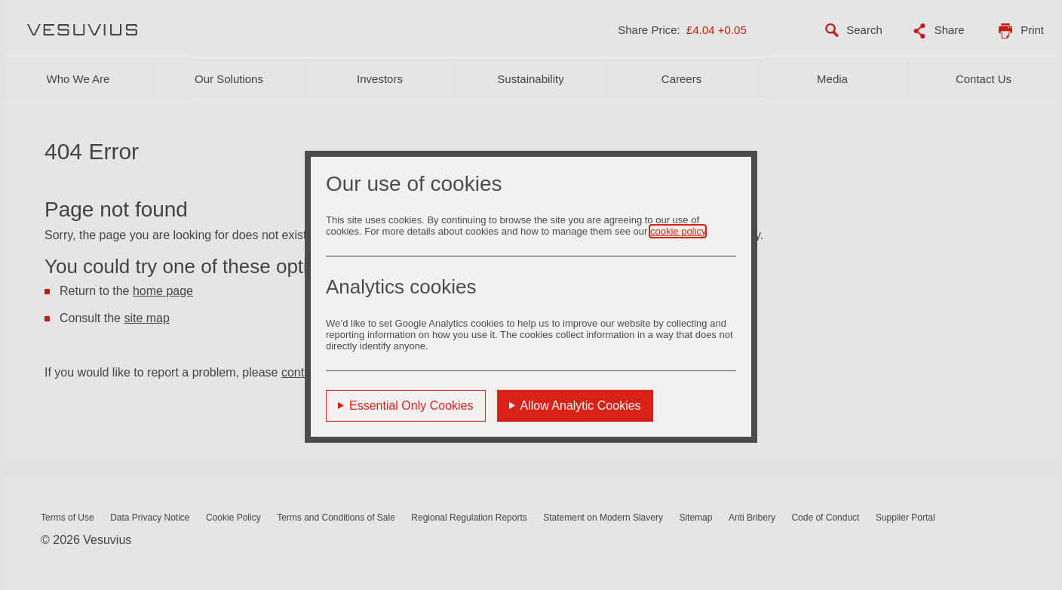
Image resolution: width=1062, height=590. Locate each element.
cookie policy (677, 230)
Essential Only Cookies (411, 404)
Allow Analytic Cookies (580, 404)
